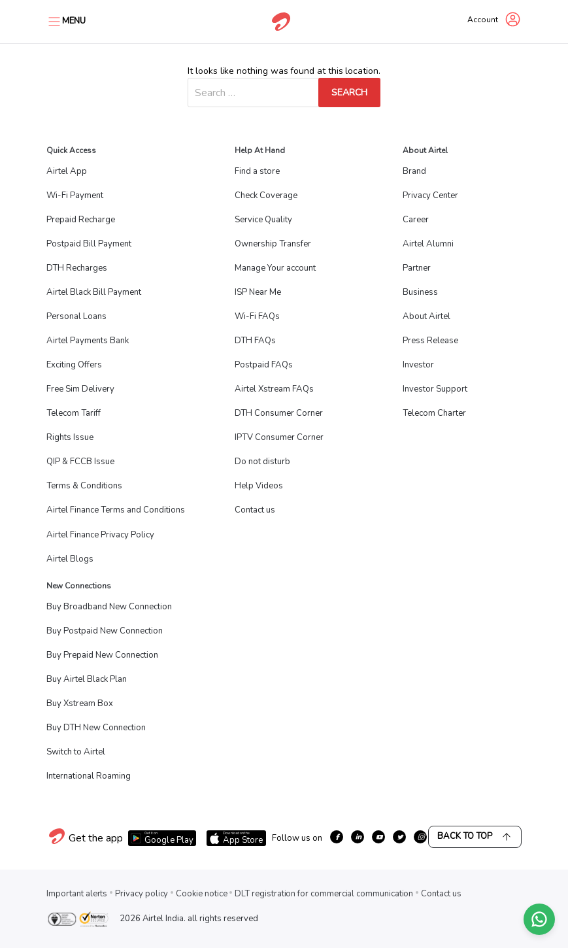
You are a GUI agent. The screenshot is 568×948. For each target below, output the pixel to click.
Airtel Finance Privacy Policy (100, 535)
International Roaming (88, 776)
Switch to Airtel (75, 752)
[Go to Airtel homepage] (281, 21)
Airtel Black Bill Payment (93, 292)
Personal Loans (76, 316)
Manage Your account (275, 268)
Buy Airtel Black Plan (86, 679)
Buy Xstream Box (79, 703)
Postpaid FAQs (264, 365)
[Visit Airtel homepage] (56, 843)
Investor (418, 365)
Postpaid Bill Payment (88, 244)
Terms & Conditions (84, 486)
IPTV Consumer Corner (279, 437)
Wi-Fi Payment (74, 195)
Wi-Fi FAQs (257, 316)
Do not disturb (262, 461)
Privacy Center (430, 195)
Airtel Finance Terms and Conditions (115, 510)
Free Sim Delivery (80, 389)
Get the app (96, 838)
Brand (414, 171)
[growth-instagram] (420, 836)
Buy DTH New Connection (96, 728)
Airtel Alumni (428, 244)
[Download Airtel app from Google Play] (162, 838)
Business (420, 292)
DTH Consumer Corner (279, 413)
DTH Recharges (76, 268)
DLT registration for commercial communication (324, 894)
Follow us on (297, 838)
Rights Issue (69, 437)
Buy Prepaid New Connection (102, 655)
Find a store (257, 171)
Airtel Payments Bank (87, 341)
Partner (417, 268)
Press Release (430, 341)
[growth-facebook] (336, 836)
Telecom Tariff (73, 413)
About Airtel (426, 316)
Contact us (255, 510)
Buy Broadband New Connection (109, 607)
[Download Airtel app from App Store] (236, 838)
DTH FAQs (255, 341)
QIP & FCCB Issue (80, 461)
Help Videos (259, 486)
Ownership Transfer (273, 244)
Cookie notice (201, 894)
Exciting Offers (74, 365)
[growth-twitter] (399, 836)
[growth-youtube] (378, 836)
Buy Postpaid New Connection (104, 631)
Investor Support (435, 389)
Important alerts (76, 894)
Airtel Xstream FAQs (274, 389)
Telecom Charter (434, 413)
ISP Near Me (258, 292)
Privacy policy (141, 894)
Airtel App (66, 171)
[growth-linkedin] (357, 836)
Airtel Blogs (69, 559)
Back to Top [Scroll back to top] (474, 836)
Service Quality (263, 220)
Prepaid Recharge (80, 220)
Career (416, 220)
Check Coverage (266, 195)
